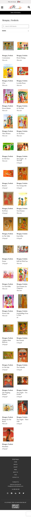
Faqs (15, 474)
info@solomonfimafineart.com (15, 486)
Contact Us (15, 477)
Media (4, 31)
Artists (15, 464)
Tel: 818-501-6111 (15, 489)
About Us (15, 472)
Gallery (16, 467)
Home (15, 462)
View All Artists (15, 13)
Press (15, 469)
